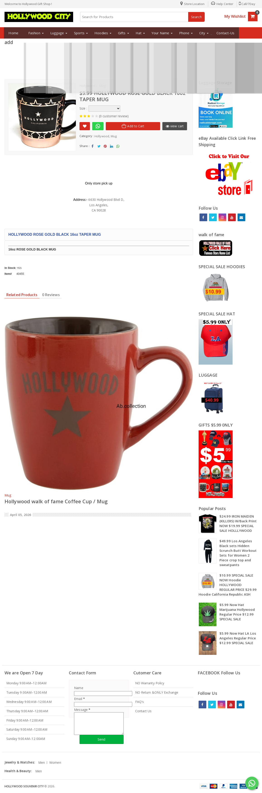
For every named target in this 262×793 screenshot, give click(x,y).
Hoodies (99, 33)
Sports (77, 33)
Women (55, 762)
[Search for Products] (142, 17)
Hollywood (101, 136)
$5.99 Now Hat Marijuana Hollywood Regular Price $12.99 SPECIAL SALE (237, 611)
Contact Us (143, 711)
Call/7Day (246, 4)
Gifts (120, 33)
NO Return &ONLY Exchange (156, 692)
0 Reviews (51, 294)
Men (41, 762)
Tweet (98, 147)
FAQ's (139, 702)
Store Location (191, 4)
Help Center (221, 4)
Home (12, 33)
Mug (114, 136)
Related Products (22, 294)
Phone (183, 33)
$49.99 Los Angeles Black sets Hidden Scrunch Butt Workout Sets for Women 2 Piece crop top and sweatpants (238, 553)
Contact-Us (224, 33)
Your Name (159, 33)
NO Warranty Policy (149, 683)
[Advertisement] (131, 61)
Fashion (33, 33)
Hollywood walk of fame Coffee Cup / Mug (56, 501)
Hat (137, 33)
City (200, 33)
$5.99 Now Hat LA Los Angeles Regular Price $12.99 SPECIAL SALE (237, 638)
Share (92, 147)
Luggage (55, 33)
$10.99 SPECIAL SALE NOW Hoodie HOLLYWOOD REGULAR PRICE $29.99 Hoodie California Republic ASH (228, 585)
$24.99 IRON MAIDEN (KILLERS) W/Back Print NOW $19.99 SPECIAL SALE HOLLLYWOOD (238, 523)
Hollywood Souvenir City (24, 786)
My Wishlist (235, 16)
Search (196, 17)
